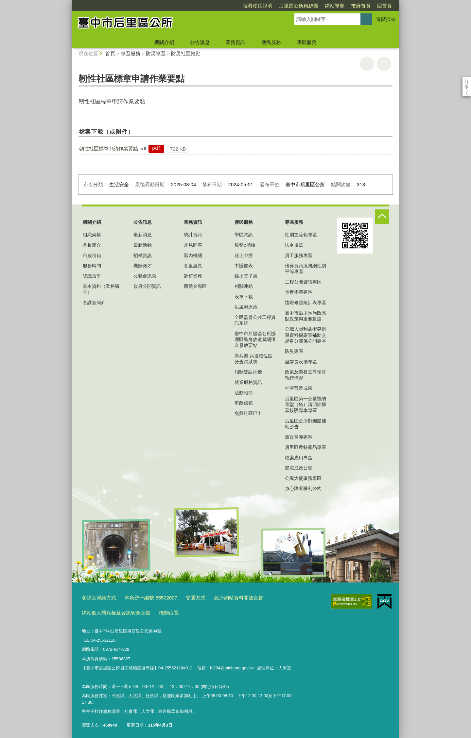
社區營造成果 (298, 388)
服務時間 (92, 265)
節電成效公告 (298, 467)
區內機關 (193, 255)
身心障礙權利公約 (303, 488)
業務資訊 (235, 42)
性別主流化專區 (301, 234)
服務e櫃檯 (245, 245)
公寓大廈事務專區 (303, 478)
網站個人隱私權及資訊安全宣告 (111, 610)
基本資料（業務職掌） (101, 289)
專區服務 (307, 42)
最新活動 (142, 245)
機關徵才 (142, 265)
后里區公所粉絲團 (261, 5)
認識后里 (92, 276)
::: (69, 3)
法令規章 (294, 245)
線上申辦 (244, 255)
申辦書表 (244, 265)
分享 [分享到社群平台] (466, 81)
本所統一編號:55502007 (143, 597)
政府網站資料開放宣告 (221, 597)
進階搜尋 (386, 19)
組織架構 (92, 234)
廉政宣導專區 (298, 437)
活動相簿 (244, 392)
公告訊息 (200, 42)
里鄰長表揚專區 (301, 361)
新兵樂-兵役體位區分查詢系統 (254, 358)
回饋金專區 (195, 286)
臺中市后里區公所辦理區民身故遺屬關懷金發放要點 (255, 339)
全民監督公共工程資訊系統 (255, 320)
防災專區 (156, 53)
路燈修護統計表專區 (305, 302)
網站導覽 (297, 5)
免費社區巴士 (248, 413)
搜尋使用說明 (220, 5)
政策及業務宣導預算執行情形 (305, 374)
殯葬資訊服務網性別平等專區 (305, 268)
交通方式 (182, 597)
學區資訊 (244, 234)
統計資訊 (193, 234)
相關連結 (244, 286)
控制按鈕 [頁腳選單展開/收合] (382, 216)
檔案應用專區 (298, 457)
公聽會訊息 (144, 276)
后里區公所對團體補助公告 (305, 423)
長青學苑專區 (298, 292)
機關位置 (158, 610)
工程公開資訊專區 (303, 282)
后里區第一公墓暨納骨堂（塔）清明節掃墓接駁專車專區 (305, 404)
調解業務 (193, 276)
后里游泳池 (246, 306)
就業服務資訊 (248, 382)
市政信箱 (92, 255)
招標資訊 (142, 255)
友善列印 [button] (367, 64)
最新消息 (142, 234)
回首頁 (347, 5)
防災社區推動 (186, 53)
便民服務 (271, 42)
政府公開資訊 (147, 286)
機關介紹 (164, 42)
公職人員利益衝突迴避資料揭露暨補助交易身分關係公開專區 (305, 334)
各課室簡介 (94, 302)
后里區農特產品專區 (305, 447)
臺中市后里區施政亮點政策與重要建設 (305, 315)
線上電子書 (246, 276)
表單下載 (244, 296)
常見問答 (193, 245)
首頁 (110, 53)
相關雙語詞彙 (248, 371)
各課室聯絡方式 (97, 597)
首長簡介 (92, 245)
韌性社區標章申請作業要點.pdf (112, 148)
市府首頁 (323, 5)
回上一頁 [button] (384, 64)
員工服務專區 (298, 255)
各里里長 (193, 265)
